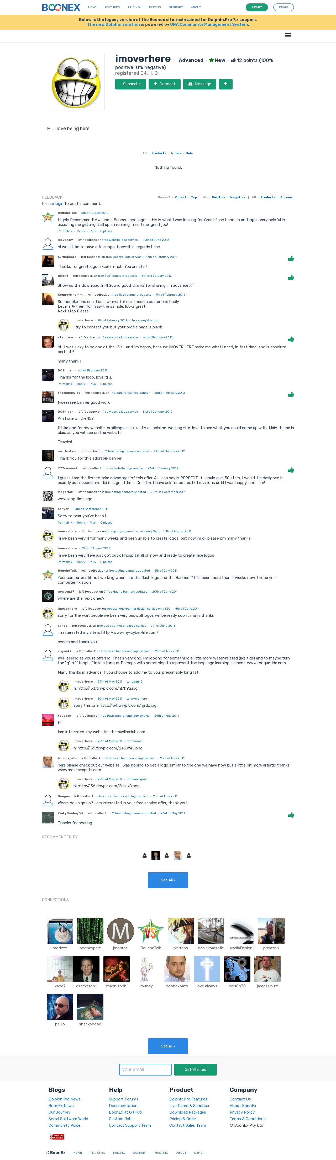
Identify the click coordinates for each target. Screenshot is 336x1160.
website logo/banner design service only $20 (138, 608)
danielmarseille (211, 948)
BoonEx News (61, 1105)
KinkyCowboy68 (70, 813)
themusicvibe (69, 393)
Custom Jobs (121, 1118)
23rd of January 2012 (163, 468)
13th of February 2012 (161, 257)
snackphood (90, 1024)
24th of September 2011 (91, 509)
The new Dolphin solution (113, 24)
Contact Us (240, 1099)
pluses (106, 231)
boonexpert (90, 948)
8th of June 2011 (187, 608)
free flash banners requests (117, 276)
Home (92, 7)
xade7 (60, 986)
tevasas (64, 715)
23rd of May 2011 (172, 758)
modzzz (60, 948)
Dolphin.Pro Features (188, 1099)
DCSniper (65, 370)
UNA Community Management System (209, 24)
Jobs (189, 153)
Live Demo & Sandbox (189, 1105)
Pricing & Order (182, 1118)
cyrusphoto (67, 257)
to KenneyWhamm (145, 320)
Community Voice (64, 1125)
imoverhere (83, 320)
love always (207, 986)
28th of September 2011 (168, 492)
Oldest (180, 197)
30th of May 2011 (110, 698)
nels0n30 (237, 986)
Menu (287, 33)
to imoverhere (137, 698)
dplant (63, 276)
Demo (198, 1152)
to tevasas (134, 741)
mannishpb (116, 986)
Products (158, 153)
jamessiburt (267, 986)
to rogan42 (135, 681)
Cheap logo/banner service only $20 (133, 531)
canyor (63, 509)
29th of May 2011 (110, 681)
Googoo (64, 796)
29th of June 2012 (156, 240)
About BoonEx (243, 1105)
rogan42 (65, 651)
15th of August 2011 (177, 531)
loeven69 (65, 240)
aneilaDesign (241, 948)
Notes (176, 153)
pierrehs (181, 948)
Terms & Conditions (248, 1118)
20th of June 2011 (165, 591)
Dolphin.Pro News (65, 1099)
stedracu (65, 337)
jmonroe (120, 948)
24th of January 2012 (169, 451)
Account (287, 197)
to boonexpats (137, 779)
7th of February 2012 (170, 294)
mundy (146, 986)
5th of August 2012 (94, 213)
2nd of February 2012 (169, 393)
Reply (81, 231)
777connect (68, 468)
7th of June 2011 (163, 625)
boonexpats (67, 758)
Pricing (134, 7)
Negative (237, 197)
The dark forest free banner (130, 393)
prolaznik (271, 948)
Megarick (65, 492)
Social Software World (68, 1118)
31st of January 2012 (157, 411)
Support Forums (123, 1099)
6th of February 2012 (158, 337)
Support (176, 7)
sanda (62, 625)
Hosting (154, 7)
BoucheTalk (67, 213)
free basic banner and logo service (121, 625)
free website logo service (120, 240)
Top (194, 197)
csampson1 (86, 986)
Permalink (65, 231)
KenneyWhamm (70, 294)
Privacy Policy (242, 1112)
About (196, 7)
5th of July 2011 (166, 570)
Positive (218, 197)
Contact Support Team (130, 1125)
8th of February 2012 (156, 276)
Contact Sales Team (187, 1125)
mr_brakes (67, 451)
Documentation (123, 1105)
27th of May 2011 (167, 651)
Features (112, 7)
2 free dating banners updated (127, 451)
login (59, 203)
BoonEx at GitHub (125, 1112)
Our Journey (59, 1112)
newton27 (66, 591)
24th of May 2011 (166, 715)
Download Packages (187, 1112)
